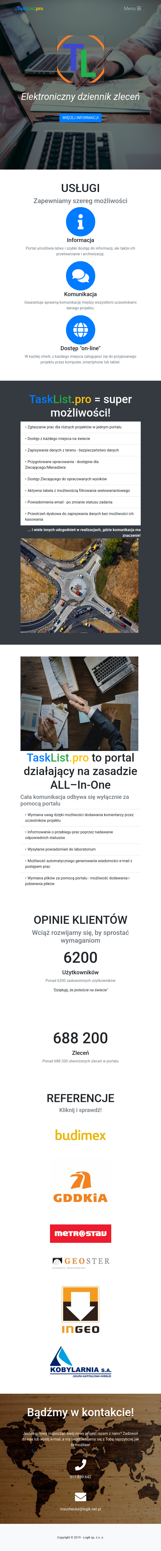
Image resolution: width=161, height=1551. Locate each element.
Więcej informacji (80, 117)
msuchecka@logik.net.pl (80, 1509)
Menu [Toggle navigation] (132, 8)
